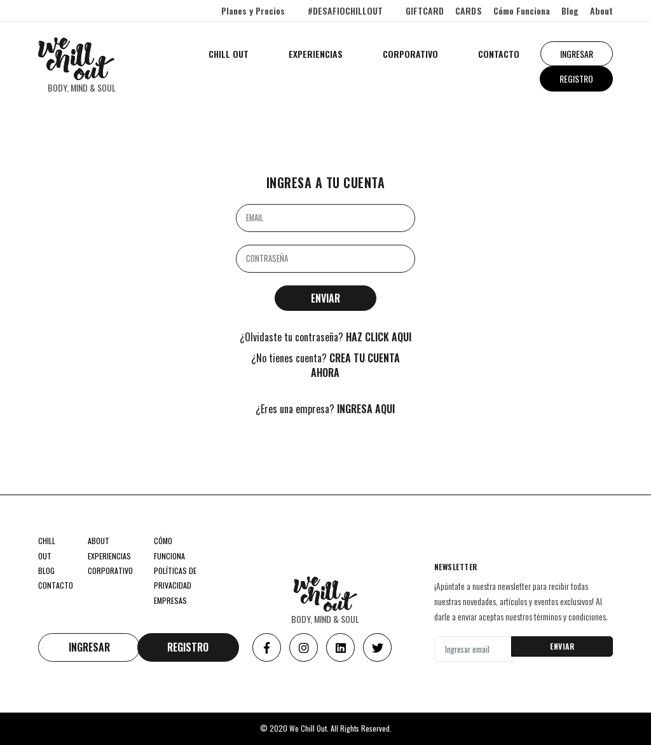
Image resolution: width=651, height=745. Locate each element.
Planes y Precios (253, 10)
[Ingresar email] (474, 649)
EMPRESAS (170, 600)
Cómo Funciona (521, 10)
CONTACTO (498, 53)
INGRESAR (576, 53)
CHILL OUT (229, 53)
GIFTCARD (425, 10)
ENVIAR (562, 646)
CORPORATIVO (410, 53)
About (601, 10)
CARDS (468, 10)
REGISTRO (576, 78)
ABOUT (98, 540)
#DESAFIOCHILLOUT (345, 10)
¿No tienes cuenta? (325, 365)
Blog (570, 10)
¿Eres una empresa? (325, 409)
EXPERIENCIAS (316, 53)
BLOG (46, 570)
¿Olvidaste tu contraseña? (325, 337)
